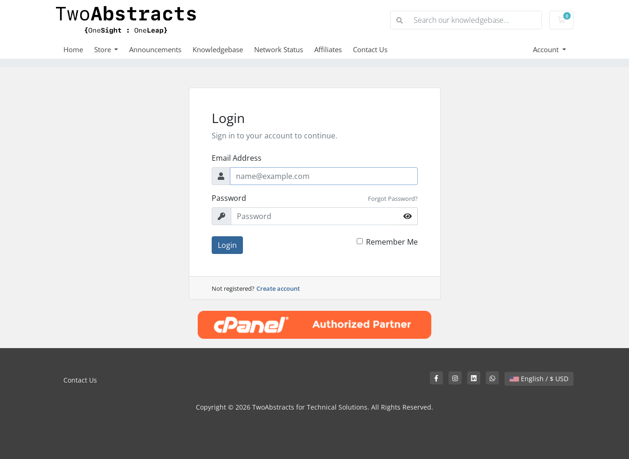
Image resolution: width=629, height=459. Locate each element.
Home (73, 49)
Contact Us (370, 49)
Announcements (155, 49)
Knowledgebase (218, 49)
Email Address (237, 158)
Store (103, 49)
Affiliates (328, 49)
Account (546, 49)
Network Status (278, 49)
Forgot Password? (393, 198)
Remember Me (392, 242)
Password (229, 198)
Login (227, 245)
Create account (278, 288)
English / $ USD (539, 378)
